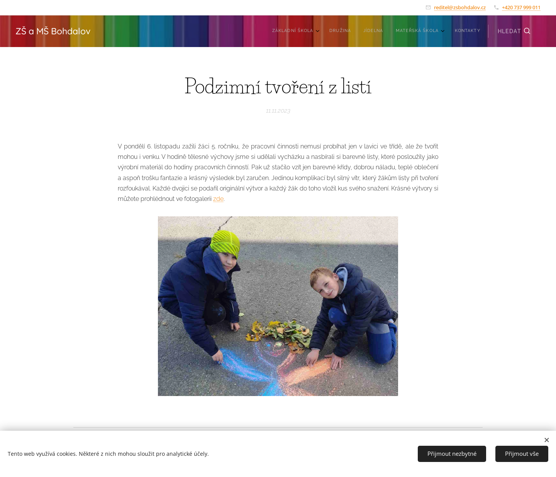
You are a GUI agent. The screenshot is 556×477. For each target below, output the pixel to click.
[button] (514, 31)
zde (218, 198)
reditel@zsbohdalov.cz (460, 7)
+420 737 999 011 (521, 7)
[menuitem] (427, 31)
